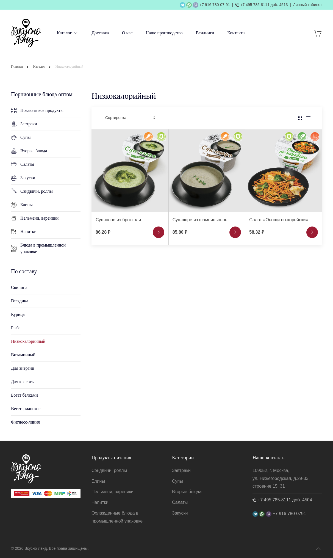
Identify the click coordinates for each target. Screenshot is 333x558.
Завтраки (24, 123)
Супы (21, 137)
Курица (18, 314)
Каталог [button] (67, 33)
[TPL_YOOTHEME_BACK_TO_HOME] (26, 33)
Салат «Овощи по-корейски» (278, 219)
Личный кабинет (307, 4)
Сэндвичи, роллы (32, 191)
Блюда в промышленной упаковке (38, 248)
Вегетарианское (25, 408)
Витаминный (23, 354)
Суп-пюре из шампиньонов (200, 219)
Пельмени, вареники (35, 218)
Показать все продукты (37, 110)
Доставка (100, 33)
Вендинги (205, 33)
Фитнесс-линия (25, 422)
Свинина (19, 287)
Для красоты (23, 381)
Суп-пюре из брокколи (118, 219)
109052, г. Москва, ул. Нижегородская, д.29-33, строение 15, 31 (281, 478)
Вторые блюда (29, 151)
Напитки (24, 231)
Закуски (23, 178)
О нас (127, 33)
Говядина (19, 301)
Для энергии (22, 368)
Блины (22, 205)
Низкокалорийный (28, 341)
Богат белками (24, 395)
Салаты (22, 164)
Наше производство (164, 33)
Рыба (16, 327)
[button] (318, 548)
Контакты (236, 33)
